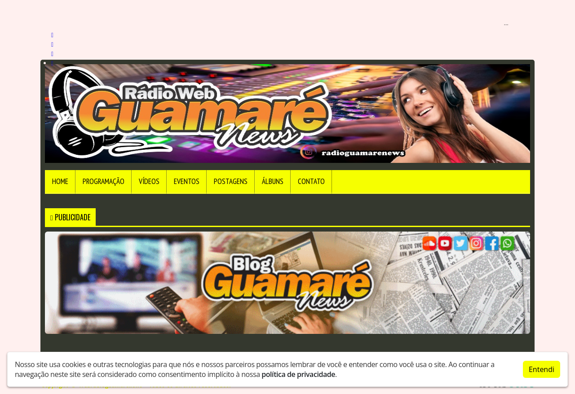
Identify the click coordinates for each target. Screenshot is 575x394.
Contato (311, 181)
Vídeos (149, 181)
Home (60, 181)
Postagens (231, 181)
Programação (103, 181)
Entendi (541, 369)
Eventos (186, 181)
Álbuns (272, 181)
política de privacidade (298, 374)
